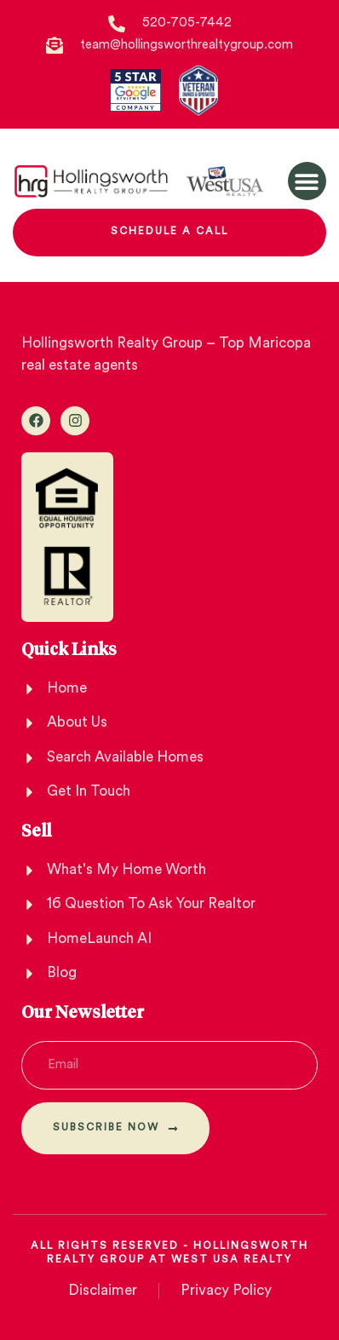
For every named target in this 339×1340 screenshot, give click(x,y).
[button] (307, 181)
